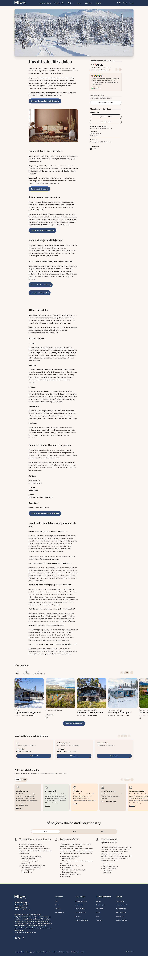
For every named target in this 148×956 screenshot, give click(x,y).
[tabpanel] (74, 857)
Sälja (70, 3)
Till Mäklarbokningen (77, 952)
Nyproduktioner (121, 908)
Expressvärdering (81, 901)
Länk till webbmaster (42, 952)
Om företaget (100, 905)
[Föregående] (121, 672)
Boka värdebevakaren (112, 801)
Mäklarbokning (80, 908)
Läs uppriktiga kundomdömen (100, 68)
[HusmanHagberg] (20, 3)
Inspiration (88, 3)
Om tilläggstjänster (81, 920)
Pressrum (99, 920)
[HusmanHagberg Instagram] (95, 149)
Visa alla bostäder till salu (74, 723)
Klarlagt (78, 916)
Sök (119, 3)
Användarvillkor (19, 952)
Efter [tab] (102, 831)
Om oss (131, 3)
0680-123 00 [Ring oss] (105, 117)
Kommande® (79, 905)
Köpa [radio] (24, 779)
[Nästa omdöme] (120, 69)
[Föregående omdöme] (116, 69)
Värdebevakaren (80, 912)
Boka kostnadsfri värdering (41, 285)
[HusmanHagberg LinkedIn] (16, 937)
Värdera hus (120, 916)
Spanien (98, 3)
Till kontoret (34, 756)
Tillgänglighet (30, 952)
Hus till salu (120, 901)
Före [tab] (45, 831)
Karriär (125, 3)
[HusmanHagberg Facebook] (91, 149)
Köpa (56, 901)
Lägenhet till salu (121, 905)
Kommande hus (121, 912)
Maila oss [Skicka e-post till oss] (106, 122)
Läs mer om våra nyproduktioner (42, 230)
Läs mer (27, 808)
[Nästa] (131, 672)
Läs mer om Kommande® (40, 293)
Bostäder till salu (45, 3)
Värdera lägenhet (121, 920)
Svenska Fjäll (59, 912)
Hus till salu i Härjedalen (39, 189)
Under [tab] (74, 831)
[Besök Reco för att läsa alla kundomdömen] (99, 65)
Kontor (79, 3)
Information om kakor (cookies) (59, 952)
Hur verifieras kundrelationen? (100, 70)
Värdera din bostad (106, 103)
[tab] (17, 672)
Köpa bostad (59, 3)
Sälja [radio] (18, 779)
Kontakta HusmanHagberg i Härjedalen (45, 101)
